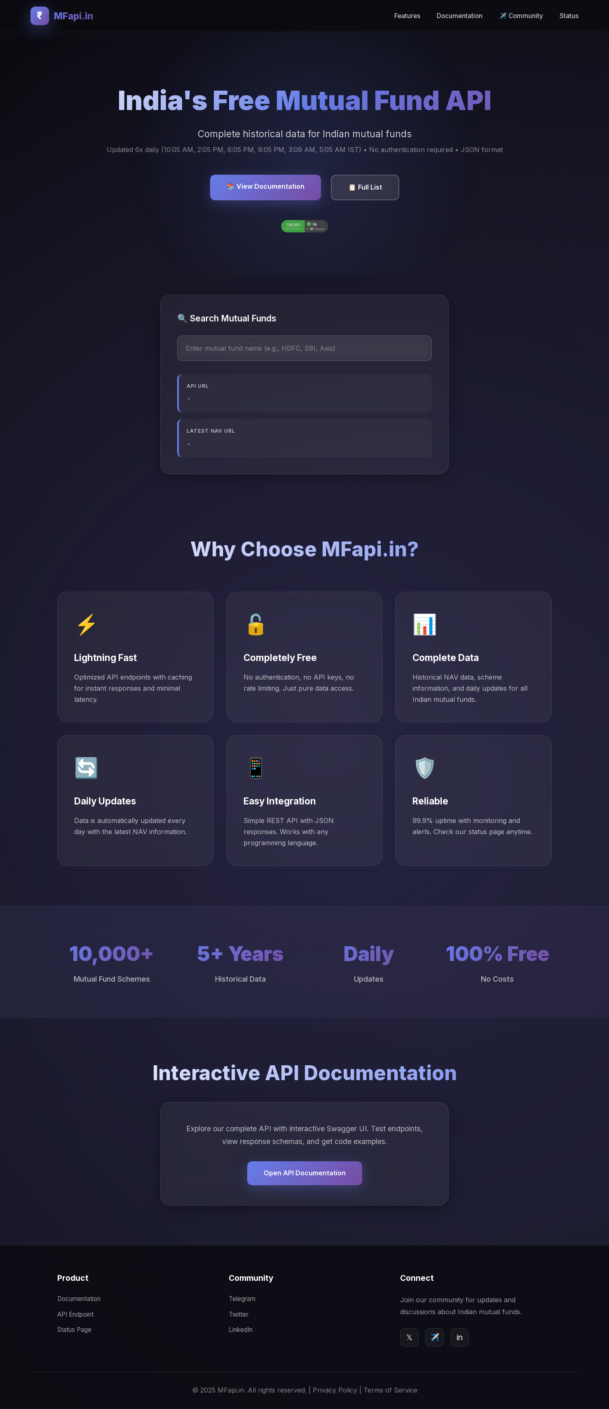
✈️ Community (521, 16)
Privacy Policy (335, 1390)
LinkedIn (241, 1330)
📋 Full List (365, 187)
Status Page (74, 1330)
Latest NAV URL (211, 431)
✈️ (435, 1337)
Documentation (460, 16)
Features (407, 16)
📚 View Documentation (265, 186)
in (460, 1337)
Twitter (238, 1314)
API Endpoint (75, 1314)
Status (569, 16)
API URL (198, 386)
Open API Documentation (305, 1173)
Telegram (242, 1299)
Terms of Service (390, 1390)
